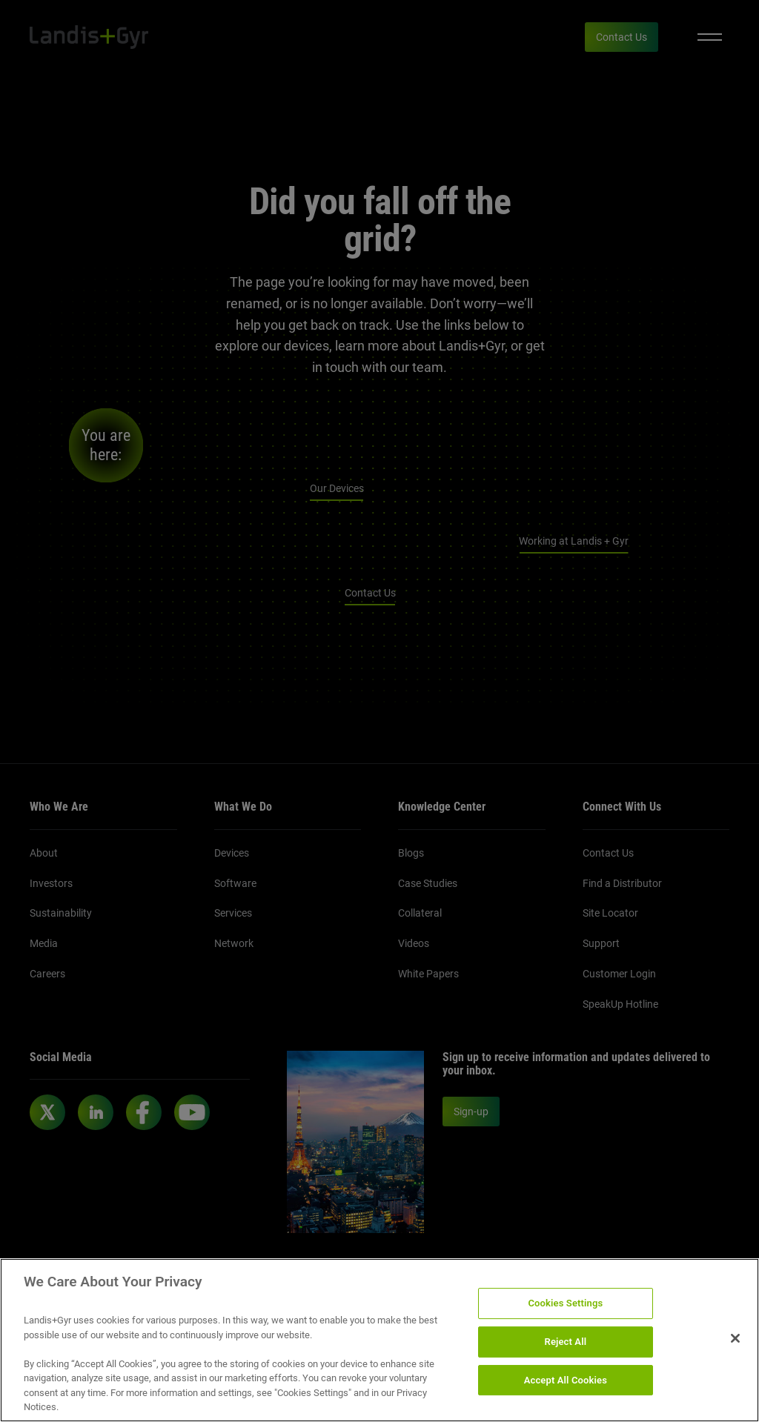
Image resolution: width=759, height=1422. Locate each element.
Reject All (566, 1341)
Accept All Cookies (565, 1380)
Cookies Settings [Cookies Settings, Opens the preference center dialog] (565, 1303)
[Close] (735, 1338)
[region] (379, 1340)
